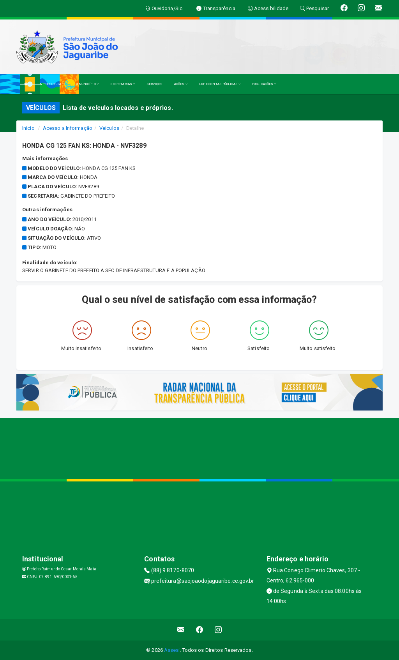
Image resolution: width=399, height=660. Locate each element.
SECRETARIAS (122, 84)
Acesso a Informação (67, 128)
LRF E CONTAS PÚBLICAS (219, 84)
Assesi (172, 650)
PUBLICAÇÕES (264, 84)
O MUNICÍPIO (87, 84)
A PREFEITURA (52, 84)
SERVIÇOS (154, 84)
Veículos (109, 128)
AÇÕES (180, 84)
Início (28, 128)
